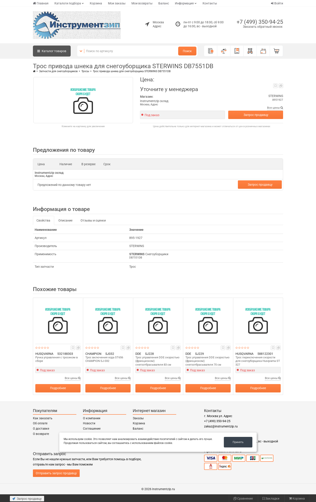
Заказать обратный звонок (263, 26)
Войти (277, 3)
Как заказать (42, 418)
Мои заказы (117, 3)
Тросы (85, 71)
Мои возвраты (142, 3)
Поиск (187, 51)
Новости (89, 423)
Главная (40, 3)
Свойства (43, 220)
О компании (91, 418)
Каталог (51, 51)
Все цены (275, 107)
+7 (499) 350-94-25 (260, 22)
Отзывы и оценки (93, 220)
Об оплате (40, 423)
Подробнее (58, 388)
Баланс (163, 3)
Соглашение (92, 428)
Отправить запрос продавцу (56, 473)
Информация (184, 3)
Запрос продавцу (256, 115)
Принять (238, 442)
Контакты (210, 3)
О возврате (41, 434)
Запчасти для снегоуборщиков (58, 71)
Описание (65, 220)
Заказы (138, 418)
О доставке (41, 428)
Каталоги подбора (67, 3)
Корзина (96, 3)
